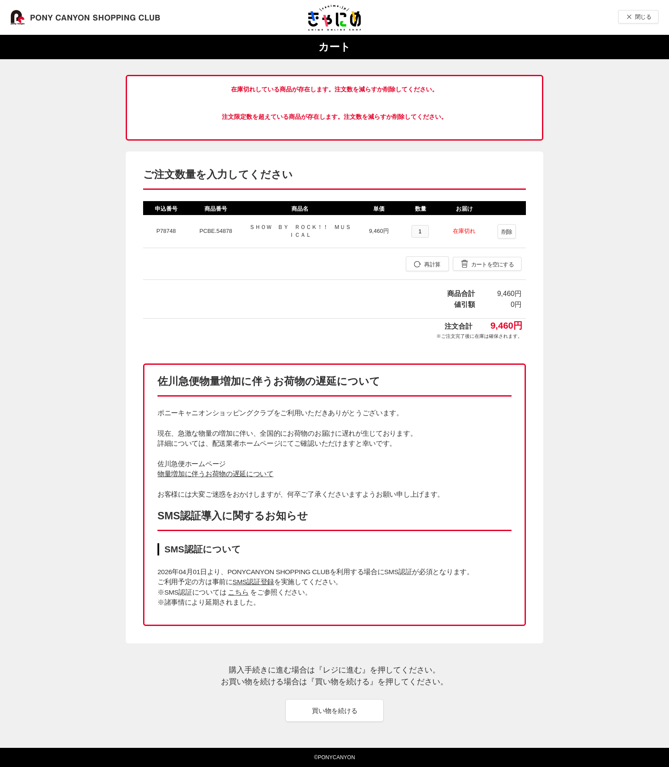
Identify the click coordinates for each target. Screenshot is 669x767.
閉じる (643, 16)
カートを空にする (492, 264)
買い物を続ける (335, 710)
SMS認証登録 (253, 581)
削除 (507, 232)
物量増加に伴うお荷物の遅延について (215, 474)
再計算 (432, 264)
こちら (238, 592)
